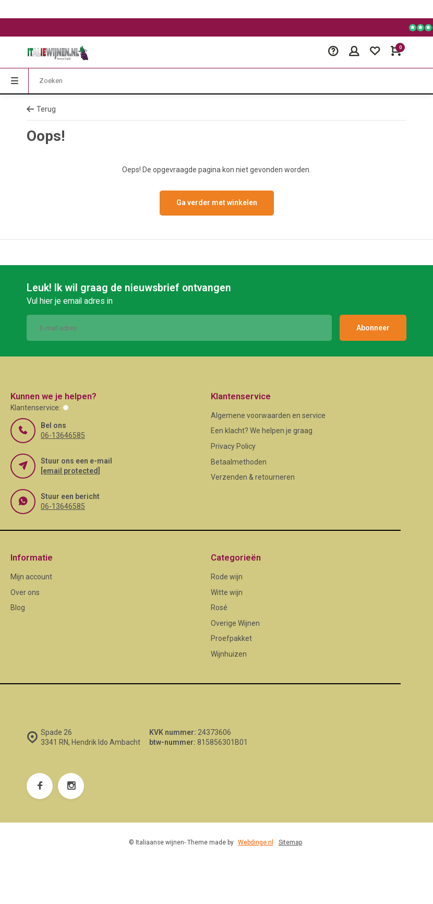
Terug (41, 109)
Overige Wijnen (235, 623)
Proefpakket (231, 638)
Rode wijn (227, 577)
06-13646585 (63, 435)
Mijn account (31, 577)
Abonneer (373, 328)
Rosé (219, 607)
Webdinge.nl (255, 842)
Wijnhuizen (229, 654)
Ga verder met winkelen (216, 202)
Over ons (25, 592)
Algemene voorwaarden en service (268, 415)
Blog (17, 607)
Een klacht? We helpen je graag (261, 430)
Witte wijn (227, 592)
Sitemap (290, 842)
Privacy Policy (233, 446)
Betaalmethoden (239, 462)
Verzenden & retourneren (253, 477)
